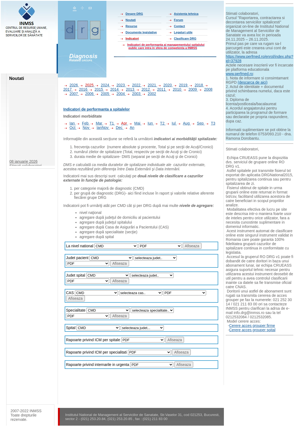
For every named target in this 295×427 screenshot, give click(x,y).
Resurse (131, 26)
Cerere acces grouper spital (252, 330)
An (129, 127)
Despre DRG (134, 13)
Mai (134, 123)
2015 (96, 89)
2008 (205, 89)
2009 (190, 89)
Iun (147, 123)
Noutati (131, 20)
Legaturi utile (183, 32)
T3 (210, 123)
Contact (179, 26)
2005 (102, 93)
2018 (196, 85)
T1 (109, 123)
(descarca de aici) (253, 82)
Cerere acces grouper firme (252, 325)
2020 (165, 85)
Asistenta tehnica (186, 13)
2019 (180, 85)
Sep (198, 123)
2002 (148, 93)
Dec (117, 127)
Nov (84, 127)
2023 (118, 85)
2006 (87, 93)
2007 (71, 93)
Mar (96, 123)
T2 (159, 123)
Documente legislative (141, 32)
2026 (71, 85)
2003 (133, 93)
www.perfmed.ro (239, 74)
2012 (143, 89)
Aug (184, 123)
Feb (82, 123)
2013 (127, 89)
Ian (69, 123)
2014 (112, 89)
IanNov (99, 127)
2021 (149, 85)
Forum (178, 20)
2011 (158, 89)
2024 (102, 85)
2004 (118, 93)
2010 (174, 89)
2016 (80, 89)
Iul (171, 123)
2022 (133, 85)
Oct (70, 127)
